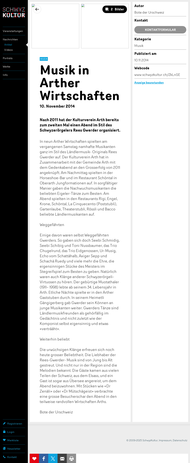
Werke (6, 66)
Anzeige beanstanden (149, 82)
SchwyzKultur (14, 12)
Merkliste (11, 440)
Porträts (8, 58)
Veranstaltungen (13, 31)
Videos (8, 50)
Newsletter (11, 448)
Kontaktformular (160, 30)
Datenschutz (180, 440)
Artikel (8, 44)
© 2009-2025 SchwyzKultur (142, 440)
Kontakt (10, 457)
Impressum (165, 440)
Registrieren (12, 423)
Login (8, 432)
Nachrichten (10, 39)
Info (5, 75)
